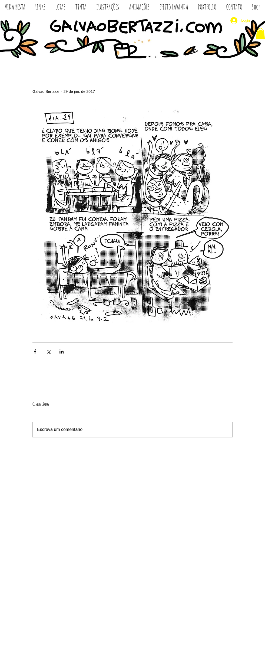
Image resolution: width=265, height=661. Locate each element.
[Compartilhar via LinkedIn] (61, 351)
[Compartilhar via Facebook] (35, 351)
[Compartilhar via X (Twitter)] (48, 351)
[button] (260, 33)
